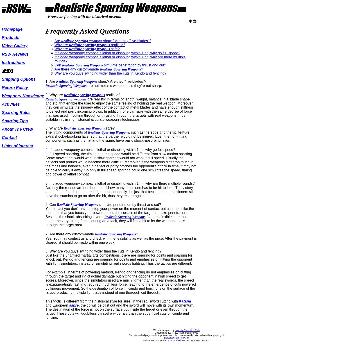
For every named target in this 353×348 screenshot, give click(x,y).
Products (10, 37)
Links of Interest (17, 146)
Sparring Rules (16, 112)
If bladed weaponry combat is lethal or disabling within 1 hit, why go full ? (117, 53)
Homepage (12, 29)
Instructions (13, 62)
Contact (9, 137)
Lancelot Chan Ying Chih (187, 330)
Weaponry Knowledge (23, 96)
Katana (185, 301)
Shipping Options (19, 79)
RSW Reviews (15, 54)
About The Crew (17, 129)
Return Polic (14, 87)
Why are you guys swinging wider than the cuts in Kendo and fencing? (110, 73)
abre (75, 305)
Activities (11, 104)
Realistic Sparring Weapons (76, 81)
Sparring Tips (15, 121)
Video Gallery (14, 46)
